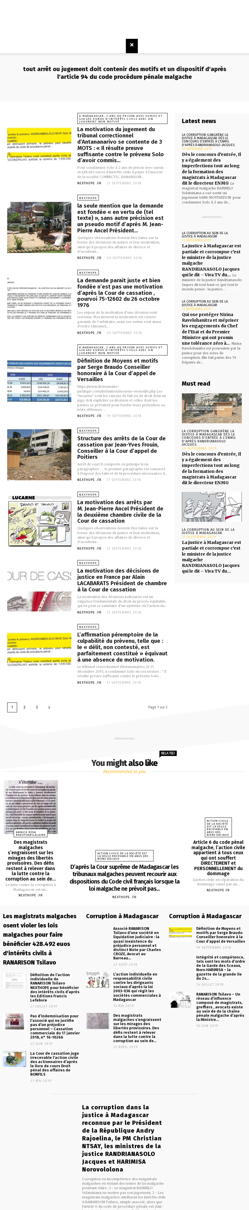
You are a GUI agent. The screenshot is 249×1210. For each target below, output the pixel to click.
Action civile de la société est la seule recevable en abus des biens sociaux (124, 836)
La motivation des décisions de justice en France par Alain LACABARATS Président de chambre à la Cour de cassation (122, 562)
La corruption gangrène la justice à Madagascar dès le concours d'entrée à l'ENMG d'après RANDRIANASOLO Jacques (207, 139)
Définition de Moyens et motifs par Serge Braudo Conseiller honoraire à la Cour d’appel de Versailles (121, 357)
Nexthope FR (218, 868)
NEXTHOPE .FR (89, 182)
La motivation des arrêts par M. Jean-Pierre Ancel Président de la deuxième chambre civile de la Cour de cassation (122, 494)
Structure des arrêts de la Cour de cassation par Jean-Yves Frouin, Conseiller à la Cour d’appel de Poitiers (118, 431)
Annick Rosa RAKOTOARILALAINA (30, 813)
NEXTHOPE (88, 196)
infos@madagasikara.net (131, 1178)
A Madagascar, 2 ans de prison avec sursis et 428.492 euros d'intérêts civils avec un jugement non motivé (121, 119)
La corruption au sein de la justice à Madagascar (204, 232)
